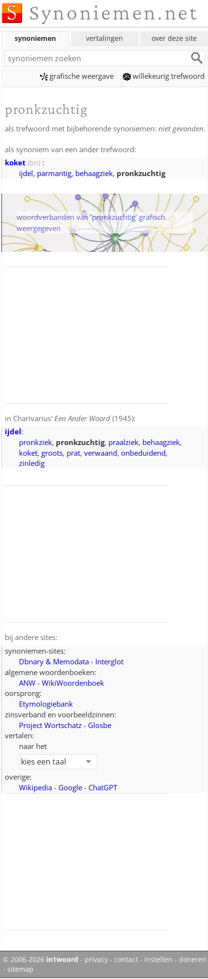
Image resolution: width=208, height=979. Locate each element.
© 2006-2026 (40, 959)
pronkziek (35, 442)
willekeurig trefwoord (164, 76)
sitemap (20, 969)
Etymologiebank (46, 704)
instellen (158, 959)
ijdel (26, 173)
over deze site (174, 38)
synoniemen (35, 38)
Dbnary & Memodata (54, 661)
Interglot (109, 661)
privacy (96, 959)
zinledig (32, 463)
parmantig (54, 173)
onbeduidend (143, 453)
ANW (27, 683)
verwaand (100, 453)
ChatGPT (102, 787)
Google (70, 787)
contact (126, 959)
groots (52, 453)
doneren (193, 959)
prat (73, 453)
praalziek (123, 442)
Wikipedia (35, 787)
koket (15, 162)
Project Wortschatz (50, 725)
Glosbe (99, 725)
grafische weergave (77, 76)
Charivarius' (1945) (73, 418)
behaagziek (94, 173)
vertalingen (104, 38)
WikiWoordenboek (73, 683)
